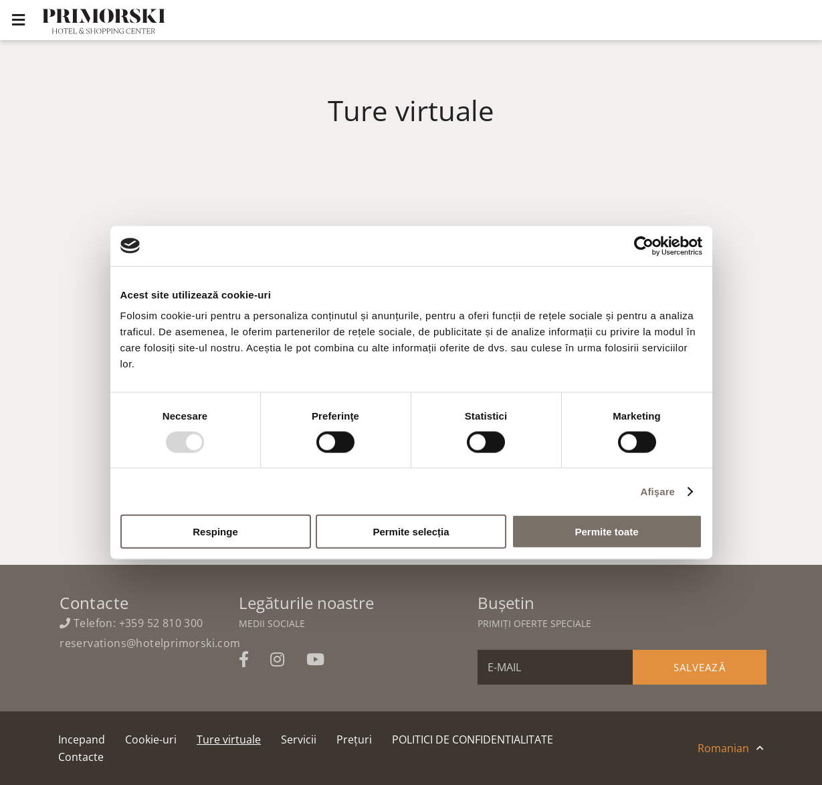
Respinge (215, 531)
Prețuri (354, 739)
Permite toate (606, 531)
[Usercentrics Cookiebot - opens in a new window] (643, 246)
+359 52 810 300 (161, 623)
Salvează (700, 667)
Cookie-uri (151, 739)
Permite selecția (411, 531)
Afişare (658, 491)
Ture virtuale (229, 739)
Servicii (298, 739)
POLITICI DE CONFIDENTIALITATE (472, 739)
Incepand (81, 739)
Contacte (81, 757)
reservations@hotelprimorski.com (150, 643)
